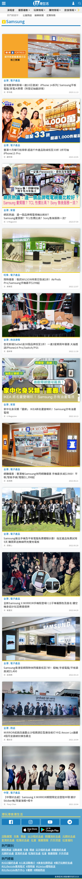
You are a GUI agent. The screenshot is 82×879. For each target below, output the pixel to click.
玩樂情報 (38, 10)
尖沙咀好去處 (35, 836)
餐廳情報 (43, 840)
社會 (33, 840)
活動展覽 (7, 836)
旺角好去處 (22, 840)
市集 (16, 836)
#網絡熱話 (39, 870)
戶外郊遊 (55, 840)
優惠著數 (23, 10)
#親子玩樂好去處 (63, 862)
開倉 (23, 836)
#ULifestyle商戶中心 (13, 870)
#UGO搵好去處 (10, 862)
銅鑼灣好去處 (53, 836)
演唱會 (10, 10)
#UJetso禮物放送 (45, 866)
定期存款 (51, 15)
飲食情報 (69, 10)
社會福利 (67, 840)
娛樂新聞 (39, 15)
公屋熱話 (27, 15)
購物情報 (54, 10)
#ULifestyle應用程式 (13, 866)
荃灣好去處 (8, 840)
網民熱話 (6, 849)
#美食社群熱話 (45, 862)
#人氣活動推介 (27, 862)
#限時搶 (30, 866)
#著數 (29, 870)
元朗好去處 (68, 836)
